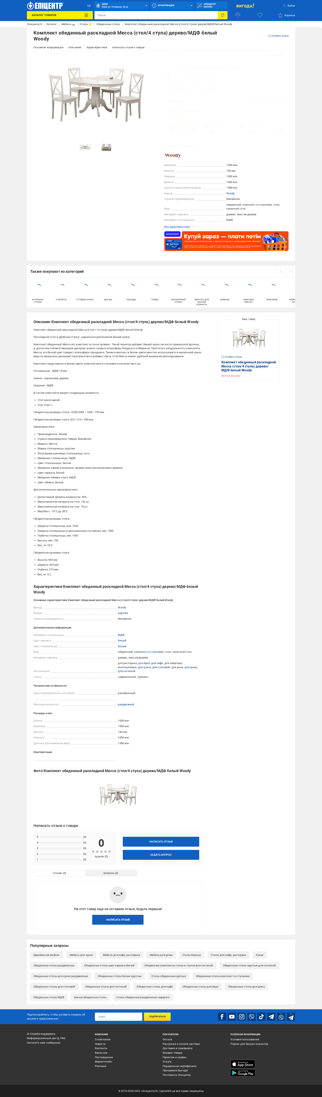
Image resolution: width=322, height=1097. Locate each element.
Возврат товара (172, 1052)
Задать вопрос (161, 854)
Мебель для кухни (81, 955)
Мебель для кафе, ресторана (121, 955)
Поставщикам (104, 1057)
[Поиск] (223, 15)
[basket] (286, 15)
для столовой (161, 667)
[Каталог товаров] (60, 15)
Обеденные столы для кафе (155, 986)
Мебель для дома (161, 955)
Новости (100, 1043)
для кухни (144, 667)
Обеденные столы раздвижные (53, 965)
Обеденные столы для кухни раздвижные (60, 976)
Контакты (101, 1048)
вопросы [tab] (109, 873)
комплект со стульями (148, 651)
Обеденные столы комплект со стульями (223, 976)
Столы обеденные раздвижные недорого (142, 997)
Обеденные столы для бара (200, 986)
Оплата (167, 1039)
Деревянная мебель (46, 955)
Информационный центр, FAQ (46, 1038)
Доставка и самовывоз (177, 1048)
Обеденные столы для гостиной (106, 986)
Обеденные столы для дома (246, 986)
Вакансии (101, 1052)
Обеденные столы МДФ (48, 997)
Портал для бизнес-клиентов (249, 1043)
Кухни (259, 955)
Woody (230, 193)
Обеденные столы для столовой (54, 986)
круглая (123, 613)
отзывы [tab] (57, 873)
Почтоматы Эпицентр (177, 1074)
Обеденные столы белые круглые (119, 976)
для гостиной (126, 671)
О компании (103, 1039)
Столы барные (191, 955)
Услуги (167, 1061)
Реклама (100, 1066)
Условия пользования (244, 1039)
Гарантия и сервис (174, 1057)
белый (122, 640)
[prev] (281, 271)
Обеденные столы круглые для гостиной (249, 965)
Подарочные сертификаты (180, 1066)
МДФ (121, 635)
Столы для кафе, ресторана (228, 955)
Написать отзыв (161, 841)
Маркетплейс (103, 1061)
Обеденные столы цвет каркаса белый (109, 965)
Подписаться (157, 1016)
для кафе (157, 663)
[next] (290, 271)
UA (89, 5)
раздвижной (126, 704)
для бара (144, 663)
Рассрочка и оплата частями (181, 1043)
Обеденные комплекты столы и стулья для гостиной (178, 965)
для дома (191, 667)
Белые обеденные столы (90, 997)
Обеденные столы (199, 73)
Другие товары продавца (269, 101)
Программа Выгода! (175, 1070)
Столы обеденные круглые (168, 976)
